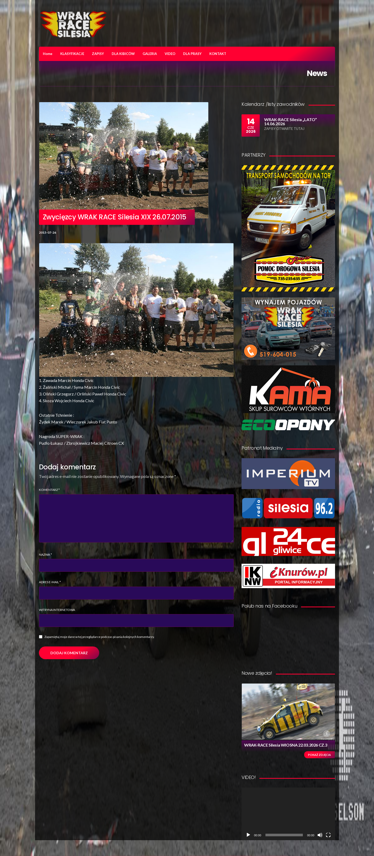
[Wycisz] (320, 835)
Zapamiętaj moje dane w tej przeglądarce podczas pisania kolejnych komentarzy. (99, 637)
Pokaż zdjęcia (319, 754)
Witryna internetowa (57, 610)
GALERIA (150, 54)
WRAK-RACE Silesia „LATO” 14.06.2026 (290, 121)
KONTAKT (217, 54)
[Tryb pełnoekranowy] (328, 835)
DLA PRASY (192, 54)
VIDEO (170, 54)
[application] (288, 814)
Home (47, 54)
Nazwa (45, 554)
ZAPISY (98, 54)
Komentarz (49, 490)
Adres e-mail (50, 582)
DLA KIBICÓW (123, 54)
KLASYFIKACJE (72, 54)
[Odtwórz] (248, 835)
